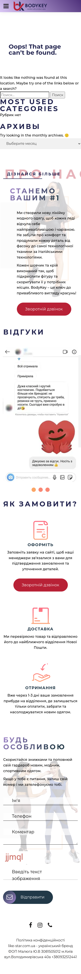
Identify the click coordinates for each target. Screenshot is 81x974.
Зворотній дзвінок (44, 309)
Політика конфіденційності (40, 940)
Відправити (23, 897)
